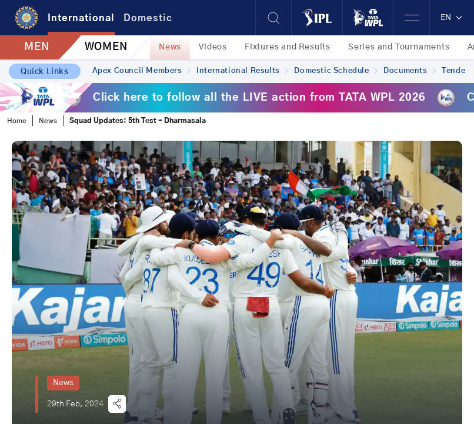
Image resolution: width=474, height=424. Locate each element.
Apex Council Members (141, 71)
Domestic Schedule (336, 71)
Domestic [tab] (147, 18)
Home (16, 120)
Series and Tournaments (399, 47)
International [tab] (81, 18)
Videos (213, 47)
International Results (242, 71)
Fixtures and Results (288, 47)
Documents (409, 71)
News (170, 47)
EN (451, 17)
